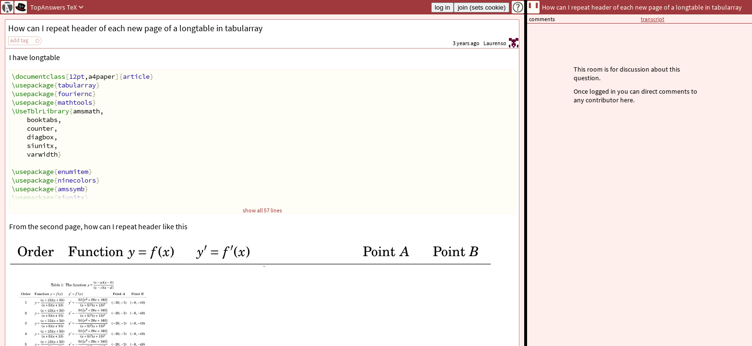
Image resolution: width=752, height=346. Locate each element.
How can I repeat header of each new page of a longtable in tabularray (135, 28)
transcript (652, 19)
